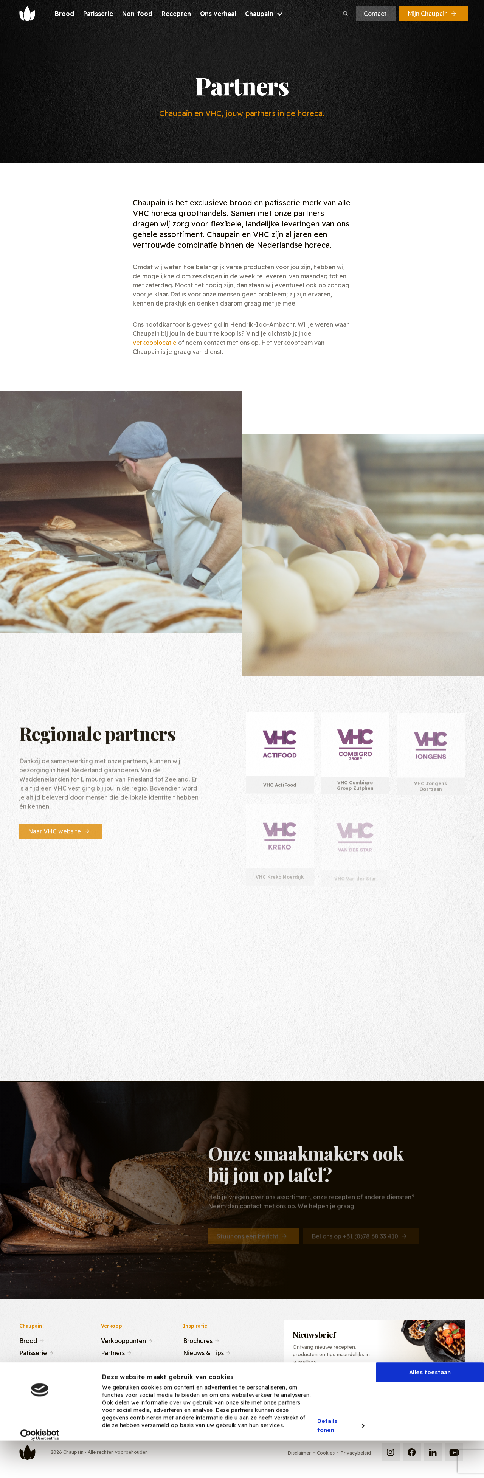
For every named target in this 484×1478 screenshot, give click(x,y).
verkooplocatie (155, 342)
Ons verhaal (36, 1376)
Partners (113, 1352)
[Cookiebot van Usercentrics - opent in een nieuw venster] (40, 1466)
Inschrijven (426, 1390)
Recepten (33, 1364)
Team (108, 1364)
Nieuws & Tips (203, 1352)
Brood (28, 1340)
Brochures (198, 1340)
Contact (375, 13)
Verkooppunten (123, 1340)
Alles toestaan (430, 1403)
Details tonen (327, 1457)
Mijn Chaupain (433, 13)
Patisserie (33, 1352)
